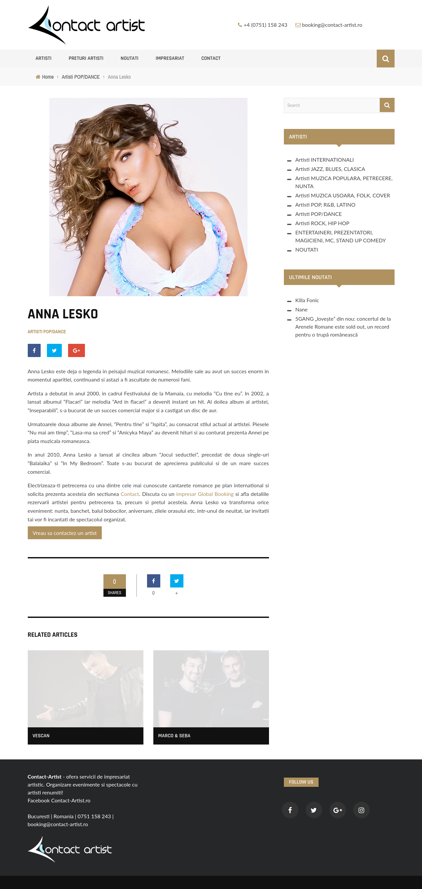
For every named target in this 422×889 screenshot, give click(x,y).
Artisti (44, 58)
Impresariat (170, 58)
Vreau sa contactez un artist (65, 533)
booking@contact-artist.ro (332, 24)
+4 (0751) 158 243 (265, 24)
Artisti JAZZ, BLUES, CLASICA (330, 169)
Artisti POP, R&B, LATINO (325, 204)
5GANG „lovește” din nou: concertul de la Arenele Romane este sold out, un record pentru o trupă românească (343, 326)
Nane (301, 309)
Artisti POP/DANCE (47, 332)
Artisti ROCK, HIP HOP (322, 223)
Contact (210, 58)
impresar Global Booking (204, 494)
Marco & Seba (174, 735)
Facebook (39, 800)
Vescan (41, 735)
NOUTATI (129, 58)
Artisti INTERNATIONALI (324, 159)
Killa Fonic (307, 300)
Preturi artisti (86, 58)
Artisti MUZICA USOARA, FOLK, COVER (342, 195)
